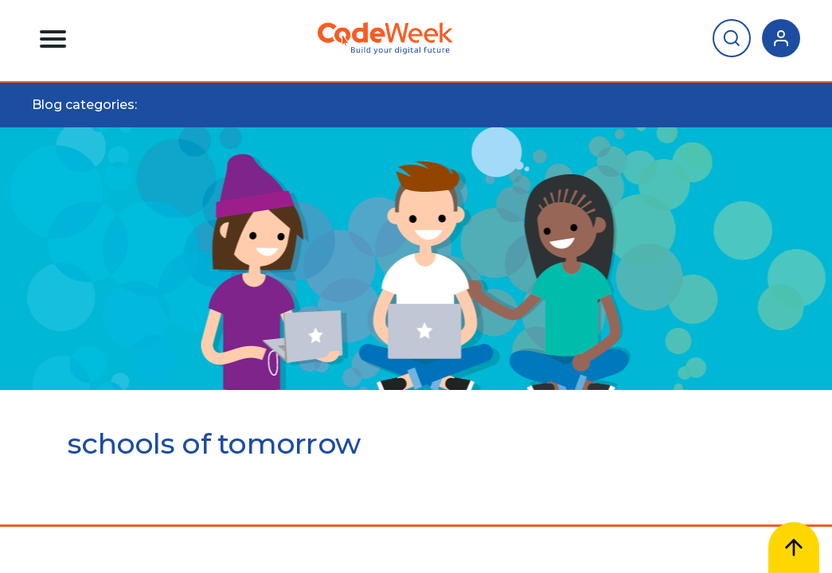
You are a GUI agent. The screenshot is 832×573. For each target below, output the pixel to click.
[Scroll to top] (793, 547)
